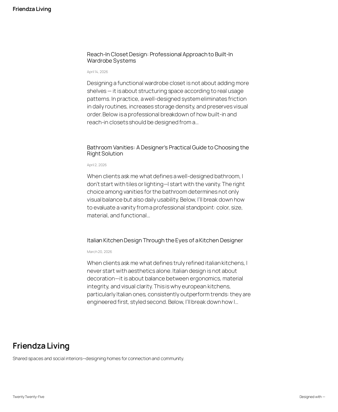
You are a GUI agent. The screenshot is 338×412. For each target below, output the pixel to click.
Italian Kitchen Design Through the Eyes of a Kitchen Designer (165, 240)
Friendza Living (32, 9)
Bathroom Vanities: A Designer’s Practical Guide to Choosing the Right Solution (168, 150)
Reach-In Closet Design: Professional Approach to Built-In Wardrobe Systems (160, 57)
